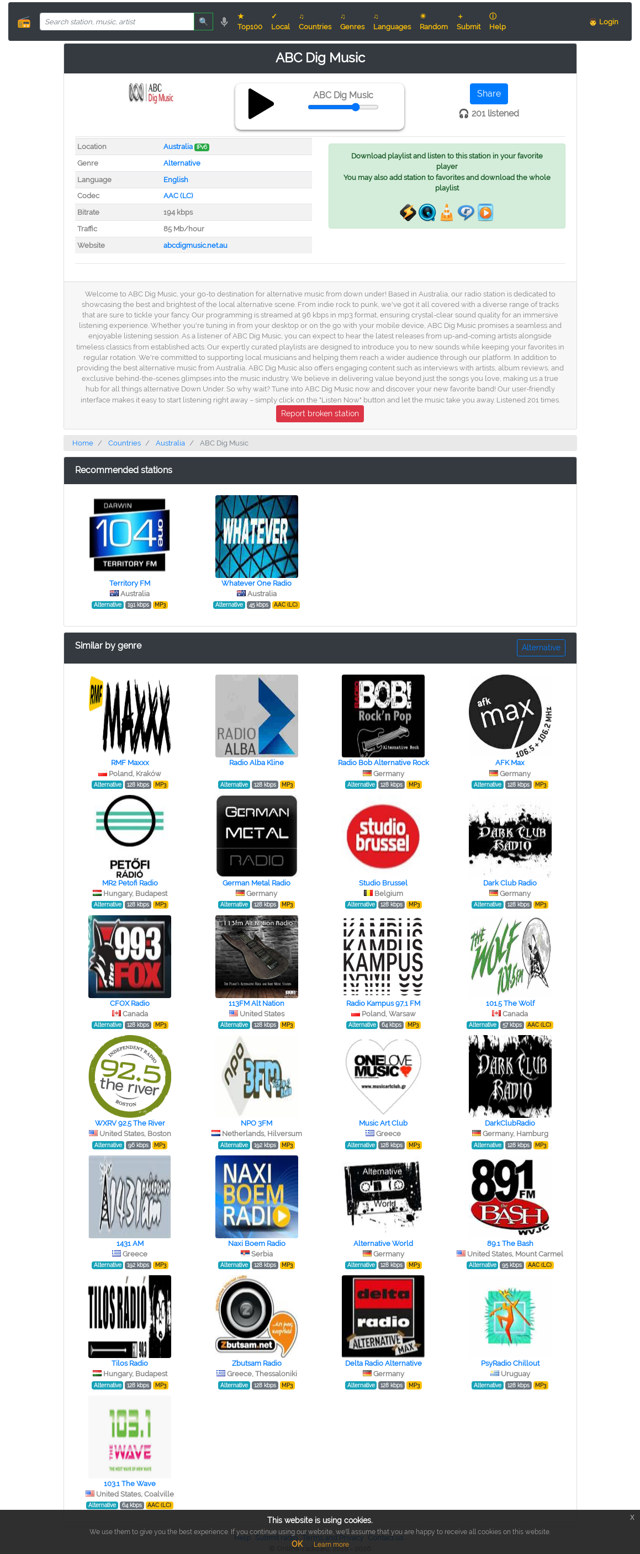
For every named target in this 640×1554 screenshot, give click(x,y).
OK (297, 1544)
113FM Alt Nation (256, 1003)
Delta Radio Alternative (383, 1363)
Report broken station (320, 413)
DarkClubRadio (510, 1123)
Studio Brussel (383, 883)
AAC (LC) (178, 196)
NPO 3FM (256, 1123)
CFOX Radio (130, 1003)
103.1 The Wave (130, 1483)
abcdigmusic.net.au (195, 245)
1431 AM (130, 1243)
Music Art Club (383, 1123)
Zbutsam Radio (257, 1363)
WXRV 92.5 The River (130, 1123)
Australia (178, 146)
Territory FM (129, 583)
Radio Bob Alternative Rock (383, 763)
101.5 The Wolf (510, 1003)
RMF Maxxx (130, 763)
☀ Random (434, 21)
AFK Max (510, 763)
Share (489, 93)
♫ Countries (315, 21)
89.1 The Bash (510, 1243)
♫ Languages (392, 21)
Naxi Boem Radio (256, 1243)
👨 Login (603, 22)
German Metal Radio (256, 883)
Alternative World (383, 1243)
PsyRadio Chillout (510, 1363)
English (175, 180)
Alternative (181, 163)
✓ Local (280, 21)
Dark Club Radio (510, 883)
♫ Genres (352, 21)
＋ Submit (468, 21)
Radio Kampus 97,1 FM (383, 1003)
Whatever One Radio (256, 583)
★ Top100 (249, 21)
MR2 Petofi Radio (130, 883)
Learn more (331, 1544)
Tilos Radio (130, 1363)
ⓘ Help (497, 21)
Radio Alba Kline (256, 763)
